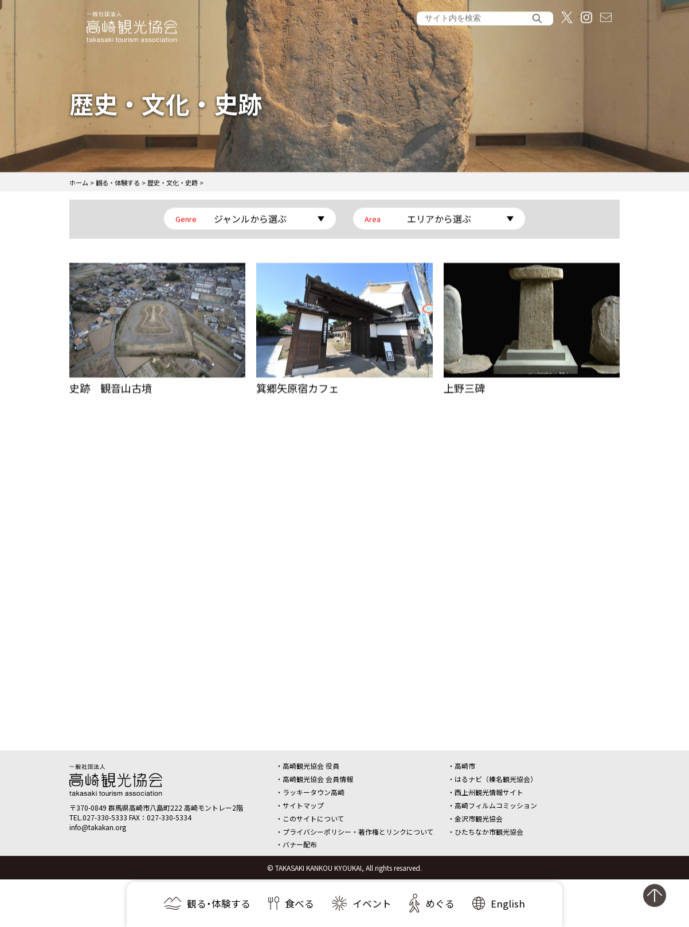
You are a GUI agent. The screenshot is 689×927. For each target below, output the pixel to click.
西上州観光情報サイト (489, 792)
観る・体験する (118, 184)
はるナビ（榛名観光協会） (496, 779)
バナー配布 (300, 844)
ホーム (78, 184)
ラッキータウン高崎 (313, 792)
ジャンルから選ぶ (250, 220)
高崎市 (465, 765)
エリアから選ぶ (439, 220)
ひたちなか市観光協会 (489, 831)
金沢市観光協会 (479, 818)
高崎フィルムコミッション (496, 805)
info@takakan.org (97, 827)
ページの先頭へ (660, 900)
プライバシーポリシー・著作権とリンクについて (358, 831)
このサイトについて (313, 818)
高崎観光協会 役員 (311, 765)
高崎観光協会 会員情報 (318, 779)
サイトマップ (303, 805)
